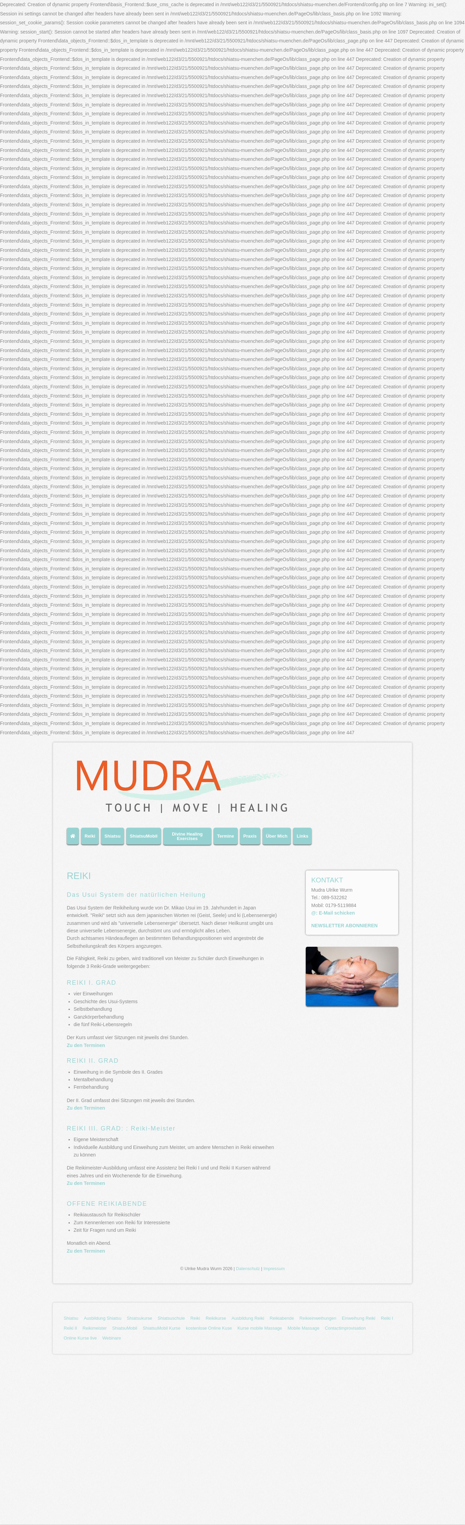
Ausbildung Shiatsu (103, 1318)
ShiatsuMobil (144, 836)
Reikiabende (281, 1318)
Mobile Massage (303, 1328)
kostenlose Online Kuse (209, 1328)
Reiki (90, 836)
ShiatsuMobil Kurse (161, 1328)
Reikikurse (215, 1318)
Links (302, 836)
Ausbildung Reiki (247, 1318)
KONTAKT (327, 880)
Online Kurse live (80, 1338)
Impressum (274, 1268)
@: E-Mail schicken (333, 913)
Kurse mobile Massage (259, 1328)
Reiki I (387, 1318)
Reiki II (70, 1328)
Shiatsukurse (139, 1318)
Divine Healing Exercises (187, 836)
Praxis (250, 836)
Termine (225, 836)
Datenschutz (248, 1268)
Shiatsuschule (171, 1318)
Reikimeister (94, 1328)
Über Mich (277, 836)
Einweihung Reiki (358, 1318)
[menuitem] (74, 839)
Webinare (111, 1338)
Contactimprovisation (345, 1328)
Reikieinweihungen (318, 1318)
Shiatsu (112, 836)
